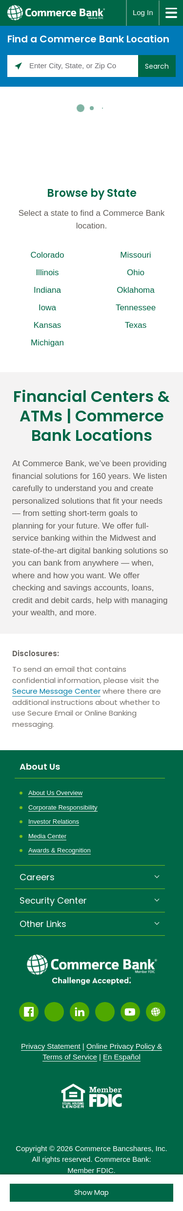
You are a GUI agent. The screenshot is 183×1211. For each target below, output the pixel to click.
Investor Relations (53, 821)
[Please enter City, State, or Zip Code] (72, 66)
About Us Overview (55, 792)
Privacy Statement (51, 1046)
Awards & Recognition (59, 850)
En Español (122, 1057)
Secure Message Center (56, 691)
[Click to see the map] (91, 1193)
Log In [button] (143, 12)
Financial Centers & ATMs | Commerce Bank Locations (91, 416)
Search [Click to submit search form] (157, 66)
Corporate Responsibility (63, 807)
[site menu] (171, 12)
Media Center (47, 836)
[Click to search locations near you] (18, 66)
